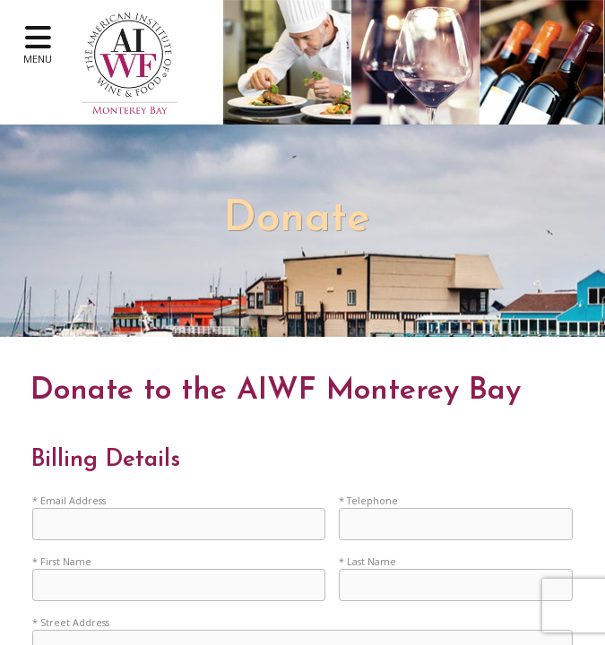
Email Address (73, 500)
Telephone (372, 500)
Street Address (74, 625)
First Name (65, 562)
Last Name (371, 562)
